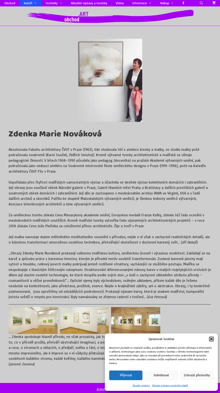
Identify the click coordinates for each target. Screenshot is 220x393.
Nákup (169, 3)
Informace (144, 3)
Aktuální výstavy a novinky (89, 3)
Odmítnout (161, 375)
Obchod (9, 3)
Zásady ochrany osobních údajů (170, 385)
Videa (120, 3)
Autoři (32, 3)
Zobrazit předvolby (197, 375)
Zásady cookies (141, 385)
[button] (211, 339)
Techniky (56, 3)
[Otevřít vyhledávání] (201, 3)
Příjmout (126, 375)
